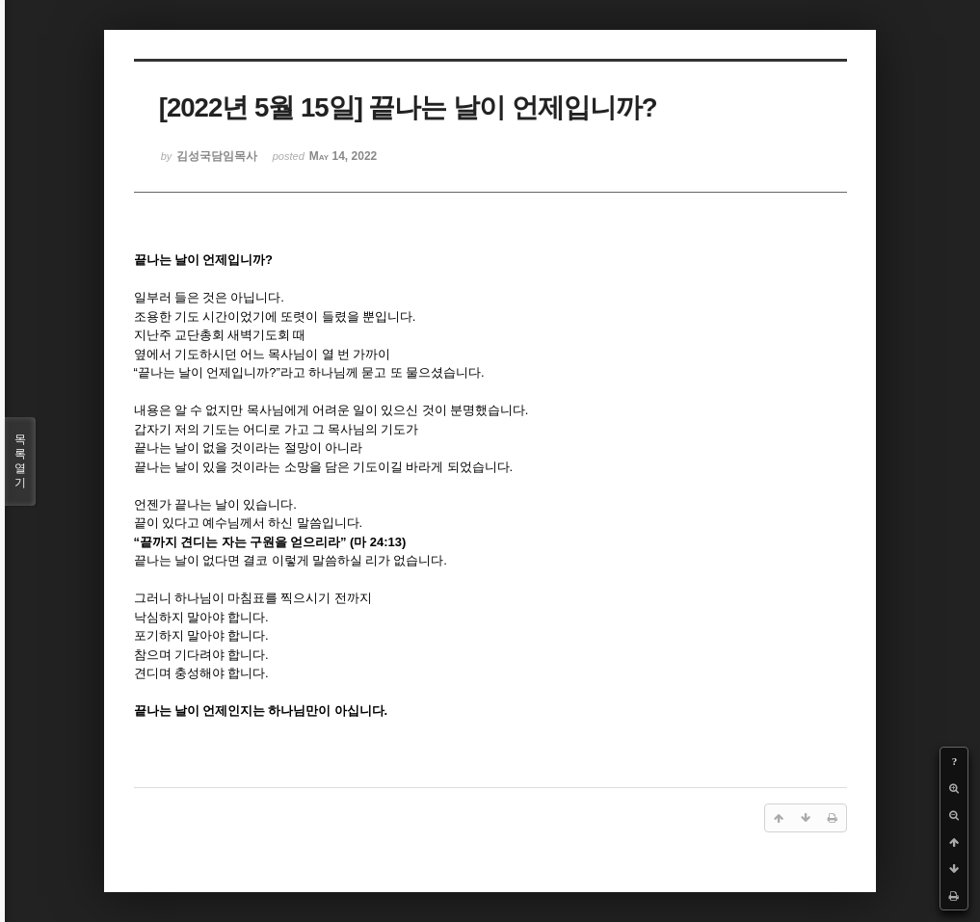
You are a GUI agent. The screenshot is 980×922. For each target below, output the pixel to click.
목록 (20, 461)
